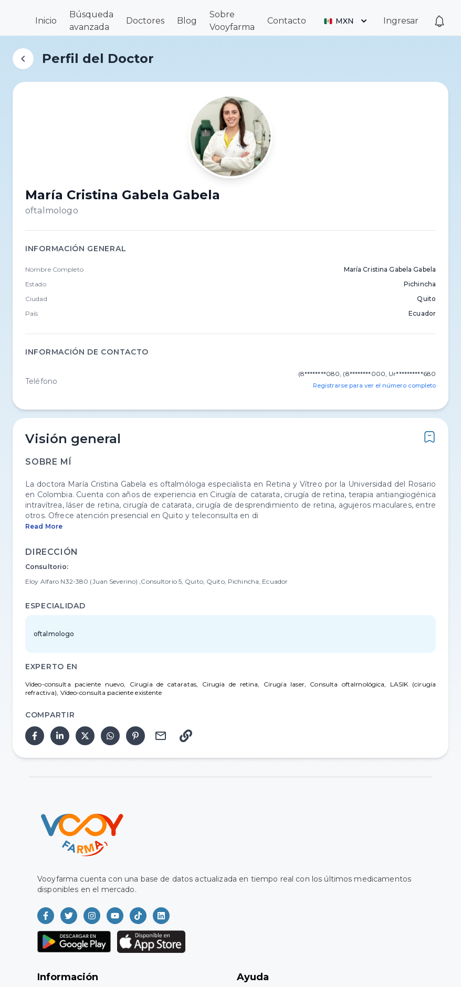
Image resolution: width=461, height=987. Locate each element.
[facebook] (34, 735)
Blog (187, 21)
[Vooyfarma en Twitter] (68, 915)
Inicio (46, 21)
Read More (43, 526)
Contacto (286, 21)
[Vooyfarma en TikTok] (138, 915)
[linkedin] (59, 735)
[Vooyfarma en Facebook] (45, 915)
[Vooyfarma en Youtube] (115, 915)
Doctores (145, 21)
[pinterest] (135, 735)
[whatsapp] (110, 735)
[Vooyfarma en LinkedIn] (161, 915)
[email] (160, 735)
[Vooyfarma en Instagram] (91, 915)
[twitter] (85, 735)
